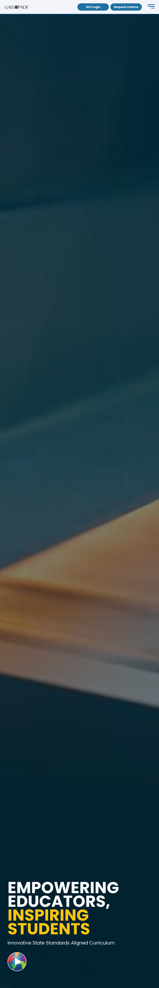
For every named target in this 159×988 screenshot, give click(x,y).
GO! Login (93, 7)
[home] (16, 7)
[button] (151, 7)
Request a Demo (126, 7)
